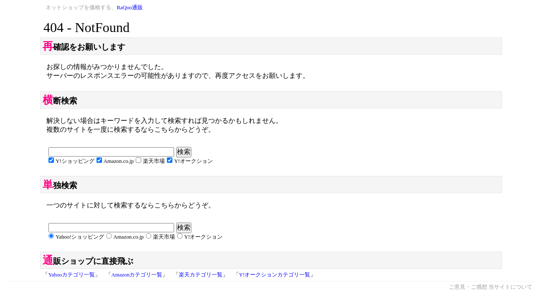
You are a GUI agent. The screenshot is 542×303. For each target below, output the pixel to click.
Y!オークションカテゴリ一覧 (275, 275)
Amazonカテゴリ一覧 (136, 275)
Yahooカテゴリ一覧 (71, 275)
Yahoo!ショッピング (80, 237)
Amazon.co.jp (119, 161)
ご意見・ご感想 (468, 287)
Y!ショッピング (75, 161)
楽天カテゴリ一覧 (201, 275)
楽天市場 (154, 161)
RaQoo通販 (130, 8)
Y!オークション (193, 161)
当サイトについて (510, 287)
